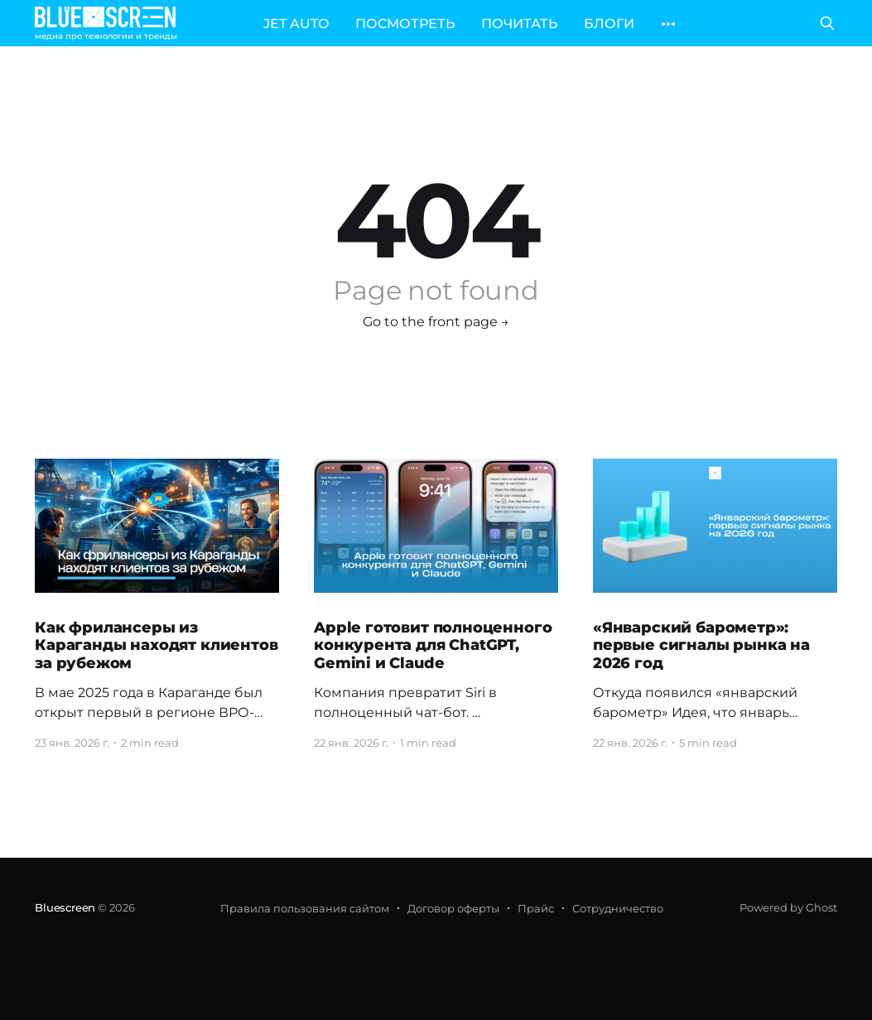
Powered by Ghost (788, 907)
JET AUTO (296, 23)
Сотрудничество (617, 908)
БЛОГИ (609, 23)
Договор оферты (453, 908)
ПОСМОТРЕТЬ (405, 23)
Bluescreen (65, 907)
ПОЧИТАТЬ (519, 23)
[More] (668, 24)
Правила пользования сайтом (304, 908)
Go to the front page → (436, 322)
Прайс (536, 908)
